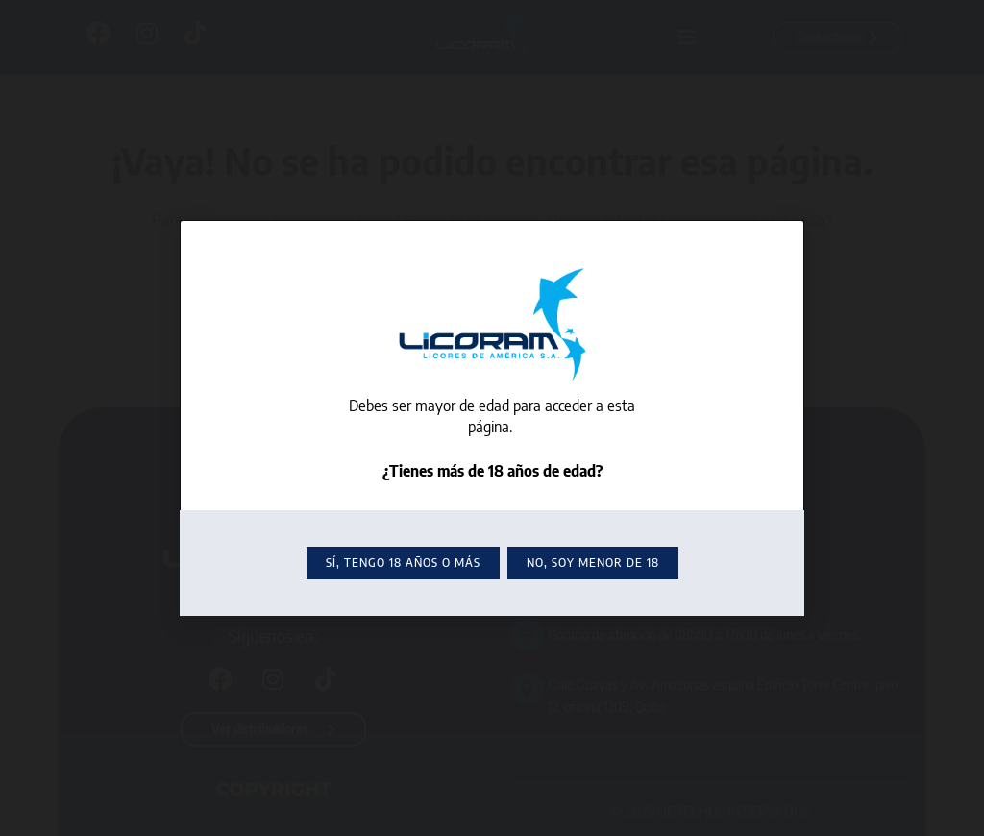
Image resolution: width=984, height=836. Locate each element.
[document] (492, 418)
